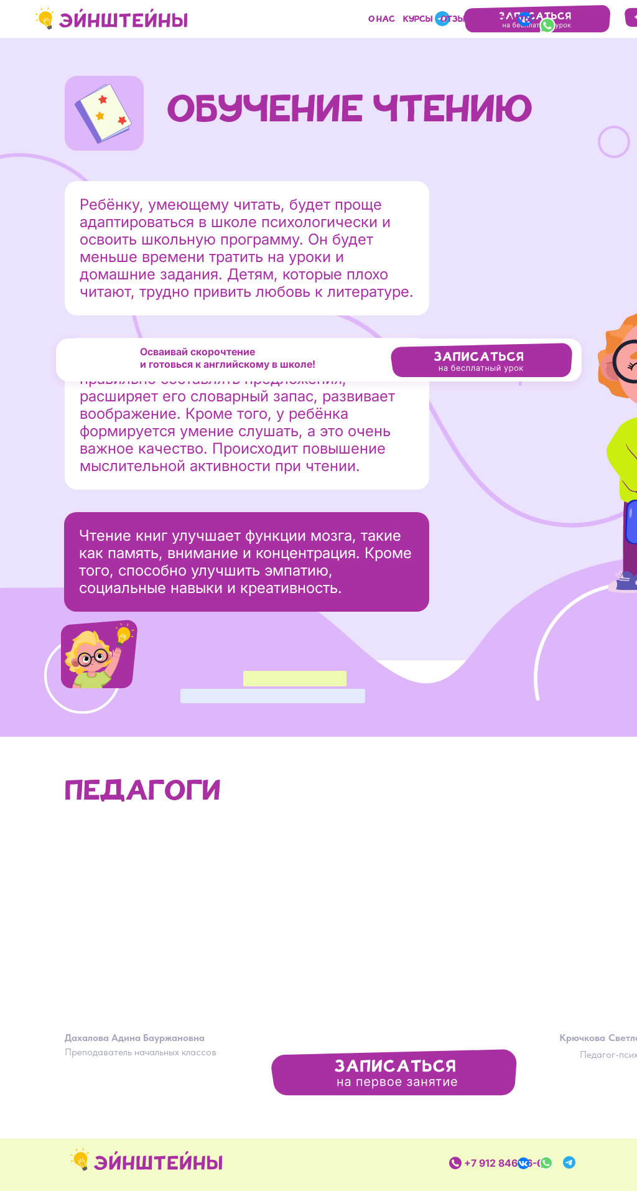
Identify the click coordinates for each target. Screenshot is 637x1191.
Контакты (507, 20)
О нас (381, 20)
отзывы (458, 20)
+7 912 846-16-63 (506, 1163)
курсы (417, 20)
